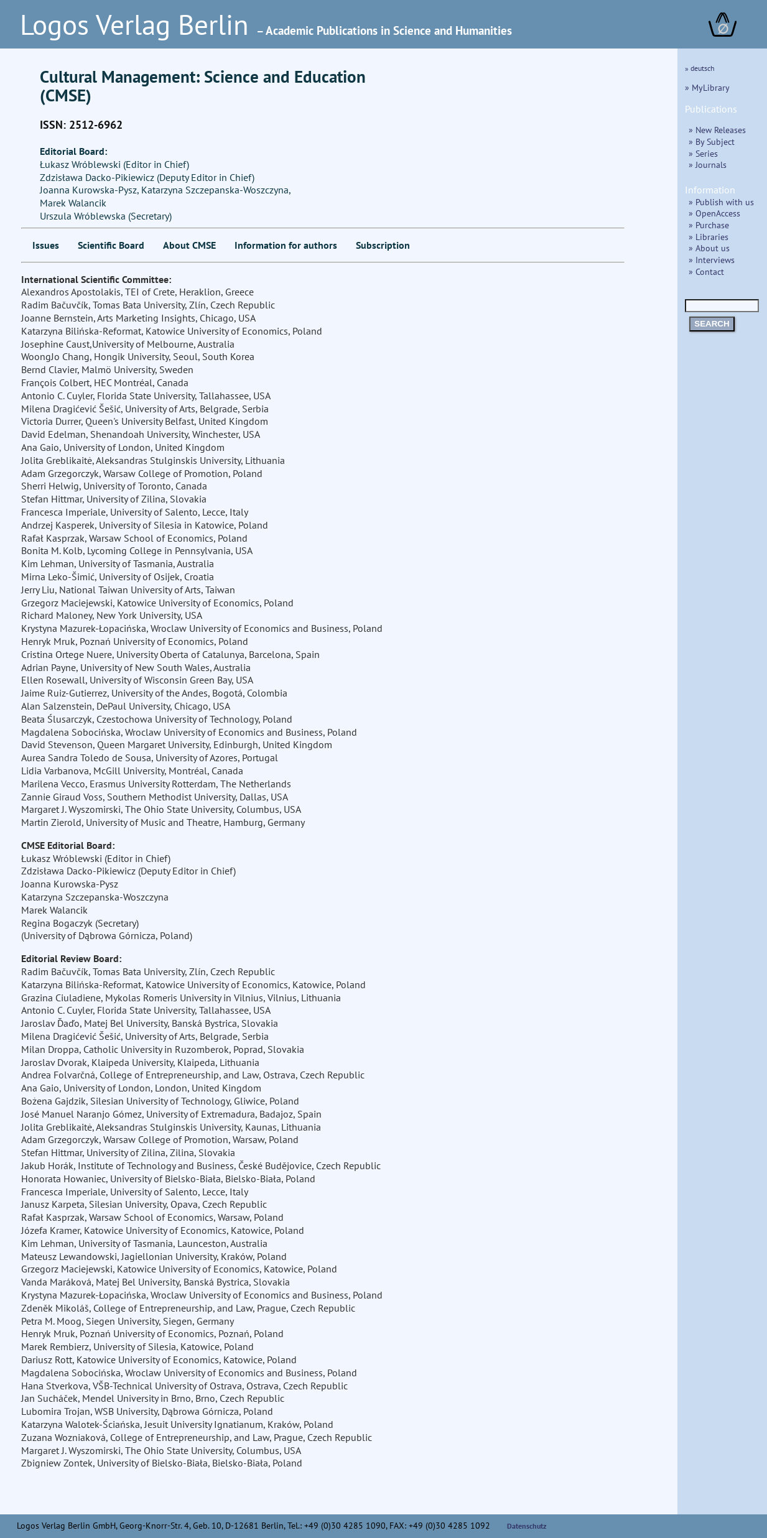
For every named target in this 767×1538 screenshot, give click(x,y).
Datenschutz (527, 1526)
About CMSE (189, 245)
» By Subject (712, 141)
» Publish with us (721, 202)
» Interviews (712, 260)
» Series (703, 153)
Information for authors (286, 245)
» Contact (706, 271)
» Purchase (709, 225)
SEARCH (711, 323)
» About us (709, 248)
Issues (45, 245)
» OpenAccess (714, 213)
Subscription (383, 245)
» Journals (708, 164)
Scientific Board (111, 245)
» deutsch (700, 68)
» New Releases (717, 130)
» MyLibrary (707, 87)
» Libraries (708, 237)
